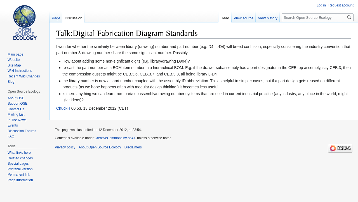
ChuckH (63, 108)
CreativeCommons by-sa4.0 (115, 138)
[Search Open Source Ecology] (318, 17)
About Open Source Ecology (100, 147)
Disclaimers (133, 147)
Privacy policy (65, 147)
